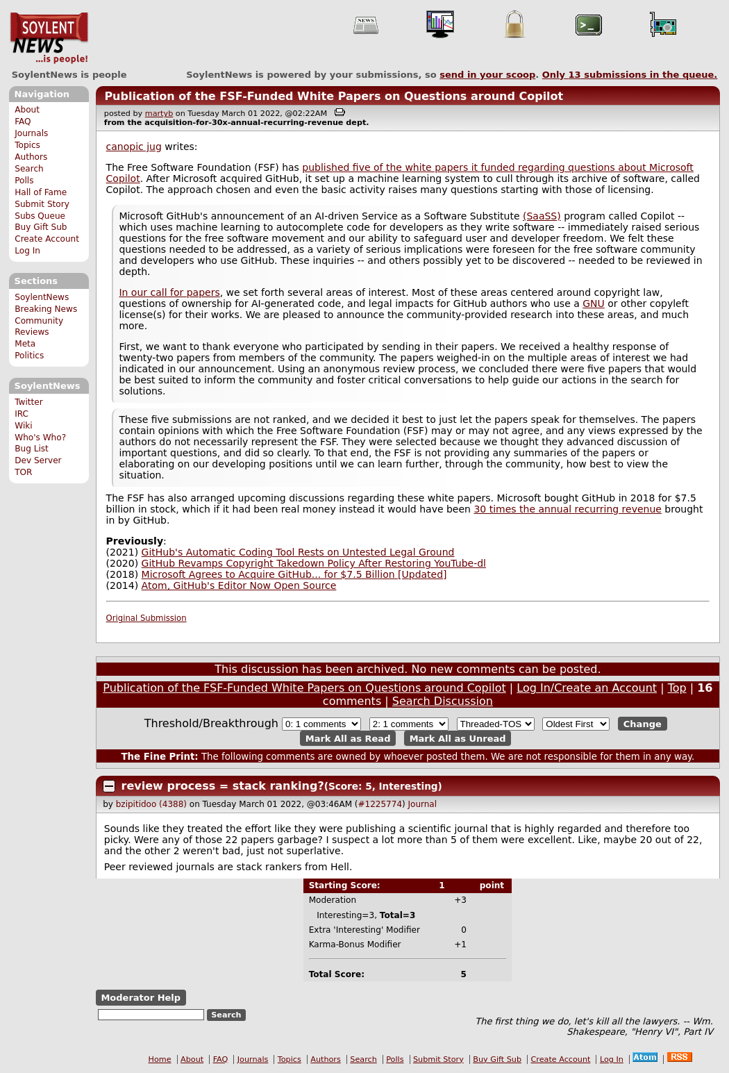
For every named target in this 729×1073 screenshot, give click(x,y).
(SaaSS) (542, 216)
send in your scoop (487, 74)
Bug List (32, 449)
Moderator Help (141, 997)
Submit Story (42, 204)
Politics (29, 355)
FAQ (23, 121)
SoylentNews (49, 38)
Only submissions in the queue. (630, 74)
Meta (25, 344)
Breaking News (46, 309)
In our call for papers (169, 292)
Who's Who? (40, 437)
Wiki (23, 426)
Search (29, 169)
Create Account (47, 239)
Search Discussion (442, 701)
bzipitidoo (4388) (151, 804)
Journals (31, 133)
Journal (422, 804)
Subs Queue (40, 216)
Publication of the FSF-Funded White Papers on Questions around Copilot (333, 96)
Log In (27, 251)
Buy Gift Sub (41, 227)
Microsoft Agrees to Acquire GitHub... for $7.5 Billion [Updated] (294, 574)
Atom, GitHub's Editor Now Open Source (239, 585)
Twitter (28, 402)
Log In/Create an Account (587, 687)
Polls (24, 180)
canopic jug (134, 146)
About (27, 110)
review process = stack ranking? (223, 785)
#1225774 (380, 804)
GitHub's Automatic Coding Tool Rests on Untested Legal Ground (298, 552)
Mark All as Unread (458, 738)
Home (160, 1059)
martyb (159, 113)
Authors (31, 157)
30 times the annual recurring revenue (568, 509)
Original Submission (146, 618)
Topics (27, 145)
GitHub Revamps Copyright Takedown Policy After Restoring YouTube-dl (314, 563)
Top (677, 687)
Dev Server (38, 460)
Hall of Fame (41, 192)
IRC (21, 414)
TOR (23, 472)
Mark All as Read (348, 738)
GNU (594, 303)
